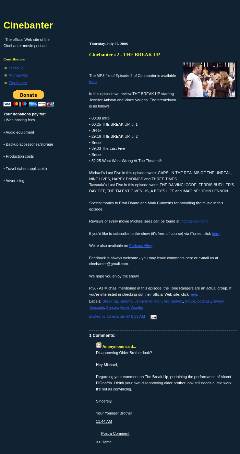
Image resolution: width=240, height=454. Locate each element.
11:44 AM (104, 421)
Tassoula (96, 307)
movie (190, 301)
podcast (204, 301)
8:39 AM (138, 316)
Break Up (110, 301)
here (93, 82)
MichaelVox (173, 301)
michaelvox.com (194, 221)
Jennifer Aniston (148, 301)
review (218, 301)
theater (112, 307)
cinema (126, 301)
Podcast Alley (140, 245)
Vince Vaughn (131, 307)
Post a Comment (115, 433)
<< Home (103, 442)
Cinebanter (28, 25)
